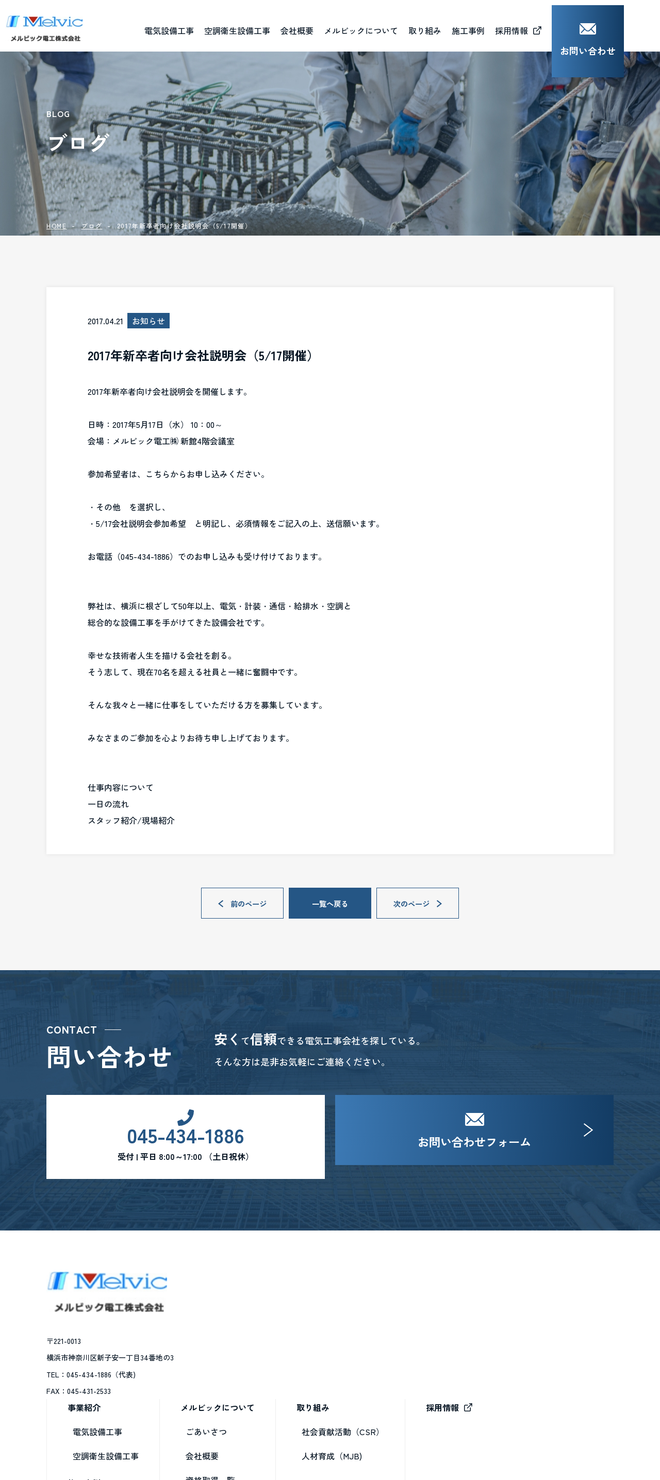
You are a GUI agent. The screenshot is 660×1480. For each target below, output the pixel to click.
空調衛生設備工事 (247, 1337)
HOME (56, 225)
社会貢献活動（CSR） (484, 1313)
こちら (157, 474)
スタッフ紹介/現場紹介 (131, 820)
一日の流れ (108, 803)
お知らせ (343, 1410)
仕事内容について (121, 787)
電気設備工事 (238, 1313)
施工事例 (225, 1364)
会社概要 (333, 25)
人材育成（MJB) (473, 1337)
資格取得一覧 (351, 1361)
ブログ (92, 225)
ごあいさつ (347, 1313)
